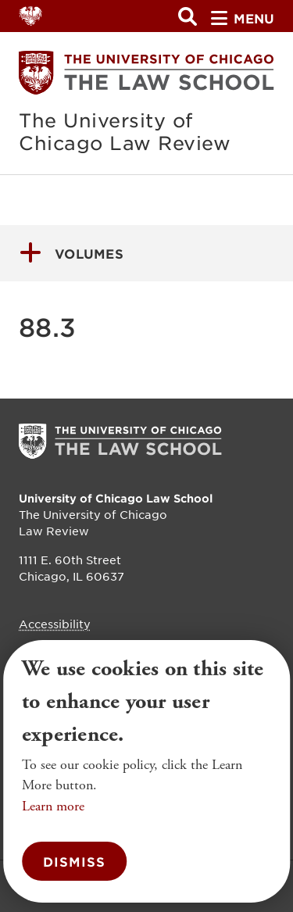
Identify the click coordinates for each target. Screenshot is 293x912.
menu (242, 18)
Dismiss (74, 861)
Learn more (53, 806)
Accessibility (55, 624)
